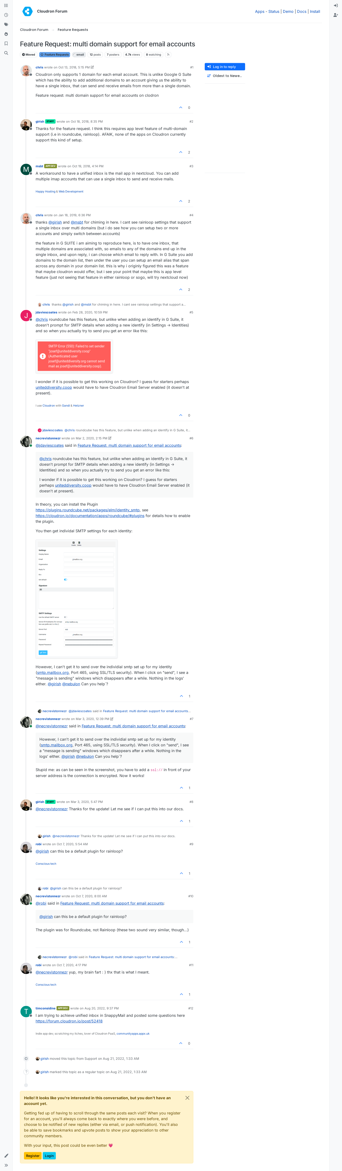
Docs (301, 11)
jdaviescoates (46, 312)
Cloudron (49, 405)
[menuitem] (336, 6)
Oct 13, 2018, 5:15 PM (74, 67)
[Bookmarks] (6, 44)
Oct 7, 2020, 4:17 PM (72, 965)
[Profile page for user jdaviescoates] (26, 315)
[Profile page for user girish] (26, 124)
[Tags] (6, 25)
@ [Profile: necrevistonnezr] (52, 726)
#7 (191, 719)
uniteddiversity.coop (54, 387)
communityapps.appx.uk (133, 1033)
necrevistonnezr (48, 438)
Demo (288, 11)
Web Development (71, 191)
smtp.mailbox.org (53, 672)
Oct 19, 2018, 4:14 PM (88, 166)
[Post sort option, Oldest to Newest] (225, 76)
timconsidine (46, 1008)
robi (39, 844)
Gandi (66, 405)
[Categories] (6, 6)
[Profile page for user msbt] (26, 169)
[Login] (336, 6)
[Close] (187, 1097)
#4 (191, 215)
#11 (191, 965)
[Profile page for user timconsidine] (26, 1011)
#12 (190, 1008)
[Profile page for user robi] (26, 847)
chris (39, 67)
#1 (191, 67)
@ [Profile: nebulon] (71, 683)
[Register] (336, 15)
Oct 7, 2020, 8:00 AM (91, 896)
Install (315, 11)
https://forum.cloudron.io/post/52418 (69, 1021)
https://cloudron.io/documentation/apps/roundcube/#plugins (90, 515)
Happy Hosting (45, 191)
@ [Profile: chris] (42, 319)
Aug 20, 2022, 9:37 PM (102, 1008)
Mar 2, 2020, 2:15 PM (91, 438)
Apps (259, 11)
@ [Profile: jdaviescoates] (50, 445)
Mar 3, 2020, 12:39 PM (92, 719)
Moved (28, 54)
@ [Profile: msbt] (77, 222)
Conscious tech (46, 863)
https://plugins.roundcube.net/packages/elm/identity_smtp (88, 510)
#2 (191, 121)
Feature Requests (54, 54)
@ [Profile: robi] (41, 903)
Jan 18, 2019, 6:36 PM (74, 215)
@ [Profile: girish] (55, 222)
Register (32, 1156)
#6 (191, 438)
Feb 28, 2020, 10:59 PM (90, 312)
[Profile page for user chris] (26, 70)
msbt (39, 166)
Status (273, 11)
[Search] (6, 53)
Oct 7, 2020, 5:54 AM (72, 844)
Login (49, 1156)
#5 (191, 312)
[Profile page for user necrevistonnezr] (26, 441)
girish (40, 121)
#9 (191, 844)
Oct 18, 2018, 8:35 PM (87, 121)
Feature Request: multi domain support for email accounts (129, 445)
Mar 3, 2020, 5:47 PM (87, 802)
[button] (6, 1156)
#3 (191, 166)
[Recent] (6, 15)
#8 (191, 802)
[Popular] (6, 34)
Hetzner (78, 405)
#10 (190, 896)
